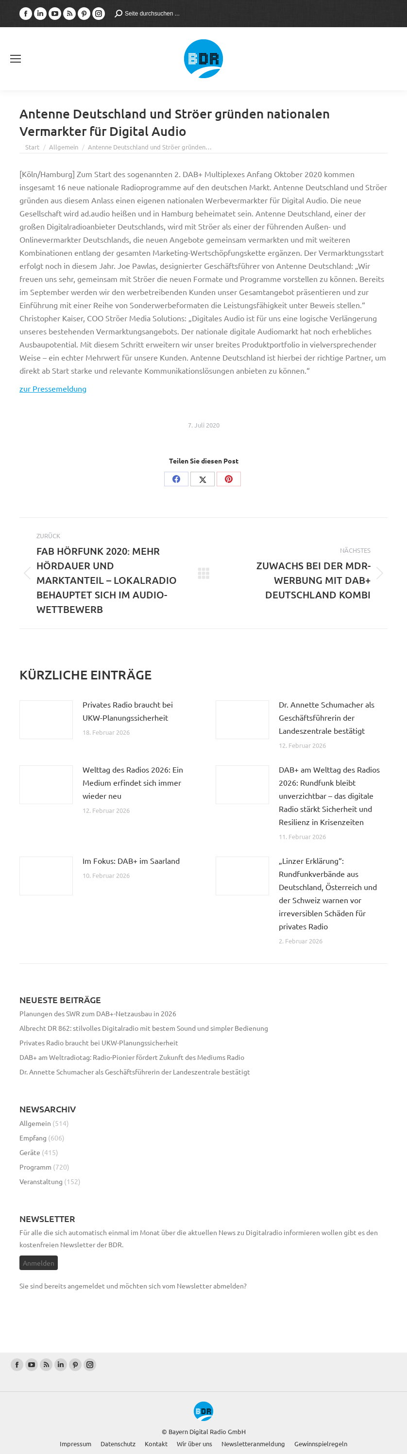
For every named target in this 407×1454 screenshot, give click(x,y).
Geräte (29, 1152)
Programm (35, 1166)
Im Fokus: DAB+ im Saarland (131, 860)
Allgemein (35, 1123)
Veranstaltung (41, 1181)
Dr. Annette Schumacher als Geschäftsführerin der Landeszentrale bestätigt (326, 717)
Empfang (33, 1137)
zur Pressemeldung (52, 388)
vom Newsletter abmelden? (204, 1285)
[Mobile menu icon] (15, 59)
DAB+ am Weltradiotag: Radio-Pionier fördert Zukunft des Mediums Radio (131, 1057)
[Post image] (46, 719)
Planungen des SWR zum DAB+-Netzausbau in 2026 (97, 1013)
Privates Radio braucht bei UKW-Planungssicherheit (128, 710)
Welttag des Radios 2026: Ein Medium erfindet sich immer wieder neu (133, 782)
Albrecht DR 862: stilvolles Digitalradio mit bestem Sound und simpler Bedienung (143, 1028)
